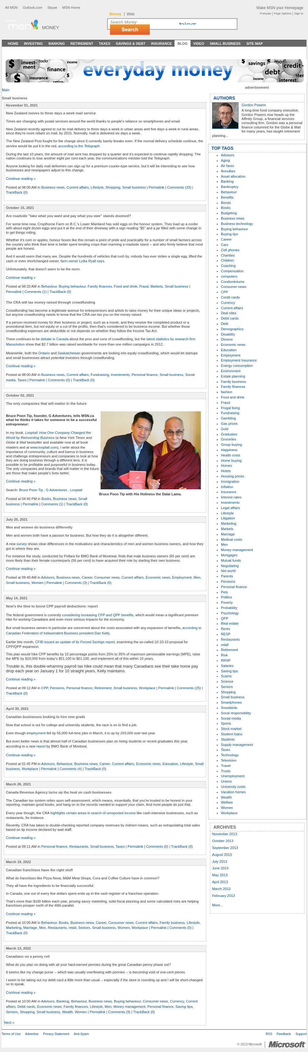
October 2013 (222, 841)
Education (170, 764)
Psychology (230, 613)
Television (228, 760)
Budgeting (229, 213)
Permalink (156, 187)
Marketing (13, 928)
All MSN (11, 7)
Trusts (226, 771)
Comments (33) (179, 187)
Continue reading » (21, 178)
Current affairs (77, 187)
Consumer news (107, 577)
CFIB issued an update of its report (75, 642)
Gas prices (229, 423)
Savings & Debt (130, 43)
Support (301, 1034)
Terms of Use (11, 1034)
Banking (57, 43)
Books (46, 499)
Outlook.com (32, 7)
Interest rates (231, 497)
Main (5, 90)
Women (37, 583)
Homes (226, 465)
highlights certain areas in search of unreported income (93, 813)
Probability (229, 608)
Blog (182, 43)
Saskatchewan (69, 353)
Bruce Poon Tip (31, 490)
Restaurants (78, 846)
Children (227, 260)
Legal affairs (230, 508)
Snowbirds (229, 708)
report (40, 746)
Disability (228, 334)
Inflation (227, 487)
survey (22, 544)
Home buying (231, 460)
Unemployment (232, 776)
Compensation (232, 271)
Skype (52, 7)
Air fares (227, 166)
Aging (225, 160)
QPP (224, 618)
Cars (224, 245)
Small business (134, 187)
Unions (226, 781)
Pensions (57, 688)
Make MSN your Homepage (280, 8)
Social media (231, 718)
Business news (53, 187)
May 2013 (219, 875)
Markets (156, 286)
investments (120, 375)
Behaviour (49, 286)
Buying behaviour (72, 286)
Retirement (81, 43)
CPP (44, 688)
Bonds (226, 203)
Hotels (226, 471)
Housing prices (232, 476)
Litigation (228, 518)
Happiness (229, 450)
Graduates (229, 434)
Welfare (227, 802)
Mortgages (229, 555)
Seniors (84, 928)
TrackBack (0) (17, 192)
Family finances (100, 286)
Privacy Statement (56, 1034)
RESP (225, 634)
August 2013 (222, 855)
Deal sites (228, 313)
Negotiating (230, 566)
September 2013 (225, 848)
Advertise (32, 1034)
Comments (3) (76, 583)
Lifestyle (97, 187)
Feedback (284, 1034)
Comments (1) (35, 292)
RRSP (226, 660)
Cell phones (230, 250)
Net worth (228, 571)
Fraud (143, 286)
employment (37, 733)
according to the (79, 146)
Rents (225, 629)
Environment (231, 371)
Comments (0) (59, 380)
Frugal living (230, 408)
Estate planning (233, 376)
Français (265, 13)
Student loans (231, 734)
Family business (172, 922)
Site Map (254, 43)
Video (198, 43)
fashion (226, 392)
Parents (227, 576)
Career (87, 577)
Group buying (231, 444)
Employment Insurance (239, 360)
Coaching (228, 266)
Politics (226, 597)
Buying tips (229, 234)
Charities (228, 255)
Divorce (227, 339)
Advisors (48, 577)
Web (130, 14)
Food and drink (126, 286)
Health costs (230, 455)
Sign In (298, 13)
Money (50, 27)
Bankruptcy (229, 187)
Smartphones (231, 702)
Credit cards (230, 297)
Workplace (147, 688)
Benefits (227, 197)
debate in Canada (54, 339)
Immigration (230, 481)
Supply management (237, 745)
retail (72, 928)
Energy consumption (237, 365)
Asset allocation (233, 176)
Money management (129, 1006)
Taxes (104, 43)
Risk (224, 655)
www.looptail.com (43, 447)
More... (217, 905)
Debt (224, 323)
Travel (226, 766)
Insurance (161, 43)
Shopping (113, 187)
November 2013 (224, 834)
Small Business (225, 43)
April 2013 (220, 882)
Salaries (227, 666)
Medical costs (231, 539)
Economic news (158, 577)
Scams (226, 676)
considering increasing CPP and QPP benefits (97, 615)
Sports (226, 723)
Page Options (282, 13)
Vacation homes (233, 792)
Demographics (232, 329)
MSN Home (71, 7)
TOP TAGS (222, 148)
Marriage (30, 928)
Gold (224, 429)
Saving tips (184, 1006)
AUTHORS (224, 98)
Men (197, 577)
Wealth (67, 1012)
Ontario (44, 353)
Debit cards (26, 1006)
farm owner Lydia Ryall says (82, 261)
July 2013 (219, 861)
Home (13, 43)
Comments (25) (189, 688)
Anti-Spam (81, 1034)
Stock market (231, 729)
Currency (177, 1001)
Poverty (227, 602)
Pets (224, 592)
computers (229, 276)
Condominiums (232, 282)
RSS (269, 1034)
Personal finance (145, 375)
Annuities (228, 171)
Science (227, 681)
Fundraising (100, 375)
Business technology (237, 224)
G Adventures (56, 490)
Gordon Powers (254, 105)
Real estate (230, 623)
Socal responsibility (236, 713)
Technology (230, 755)
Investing (33, 43)
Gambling (228, 418)
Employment (181, 577)
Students (228, 739)
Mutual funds (231, 560)
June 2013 (220, 868)
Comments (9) (119, 1012)
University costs (233, 787)
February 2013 (223, 896)
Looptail (76, 490)
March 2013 (221, 889)
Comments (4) (71, 769)
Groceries (228, 439)
